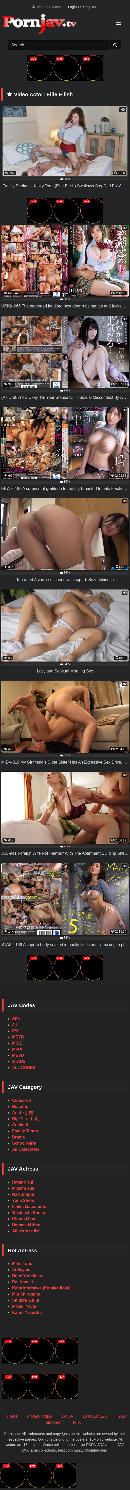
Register (89, 7)
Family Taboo (25, 1131)
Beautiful (20, 1106)
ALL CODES (23, 1067)
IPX (15, 1031)
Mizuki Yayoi (24, 1306)
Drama (18, 1137)
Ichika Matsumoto (29, 1206)
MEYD (18, 1037)
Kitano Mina (23, 1219)
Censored (21, 1100)
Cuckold (20, 1125)
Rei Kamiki (22, 1282)
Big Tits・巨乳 (25, 1119)
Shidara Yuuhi (25, 1300)
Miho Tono (22, 1263)
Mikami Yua (23, 1188)
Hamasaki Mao (26, 1225)
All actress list (26, 1231)
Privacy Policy (39, 1416)
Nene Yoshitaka (27, 1276)
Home (12, 1416)
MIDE (17, 1043)
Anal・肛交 (22, 1113)
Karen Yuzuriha (27, 1312)
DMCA (67, 1416)
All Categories (26, 1149)
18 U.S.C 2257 (95, 1416)
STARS (19, 1061)
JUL (16, 1025)
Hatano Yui (22, 1182)
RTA (77, 1422)
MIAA (17, 1049)
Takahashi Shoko (28, 1213)
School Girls (24, 1143)
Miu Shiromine (26, 1294)
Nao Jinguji (23, 1194)
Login (72, 7)
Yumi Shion (23, 1200)
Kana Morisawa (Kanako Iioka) (41, 1288)
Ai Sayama (22, 1270)
